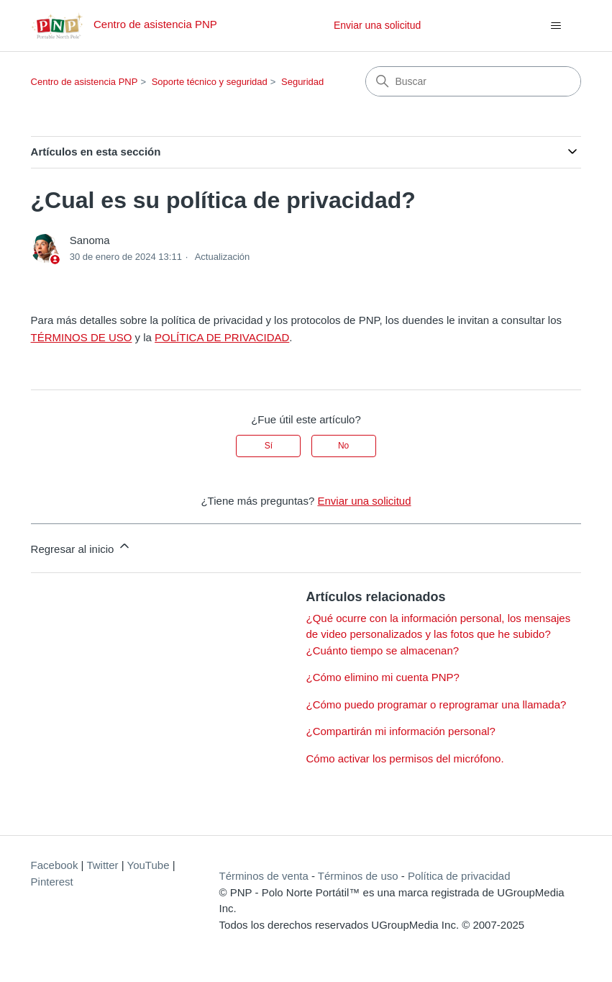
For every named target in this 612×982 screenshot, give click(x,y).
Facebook (54, 865)
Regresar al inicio (81, 547)
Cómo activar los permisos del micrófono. (405, 758)
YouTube (148, 865)
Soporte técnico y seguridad (210, 81)
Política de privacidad (459, 876)
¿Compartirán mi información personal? (400, 731)
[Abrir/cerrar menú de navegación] (555, 25)
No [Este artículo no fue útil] (343, 446)
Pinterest (52, 881)
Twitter (102, 865)
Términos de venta (264, 876)
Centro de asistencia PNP (84, 81)
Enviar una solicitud (377, 25)
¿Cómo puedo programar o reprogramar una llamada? (436, 704)
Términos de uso (358, 876)
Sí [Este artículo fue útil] (269, 446)
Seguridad (302, 81)
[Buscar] (473, 81)
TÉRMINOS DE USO (81, 337)
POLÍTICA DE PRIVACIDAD (222, 337)
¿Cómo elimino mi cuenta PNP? (383, 677)
